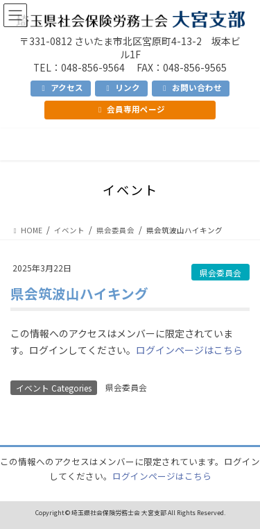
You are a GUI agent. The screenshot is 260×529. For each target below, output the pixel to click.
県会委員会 (220, 272)
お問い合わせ (190, 87)
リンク (121, 87)
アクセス (60, 87)
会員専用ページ (130, 109)
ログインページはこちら (189, 350)
